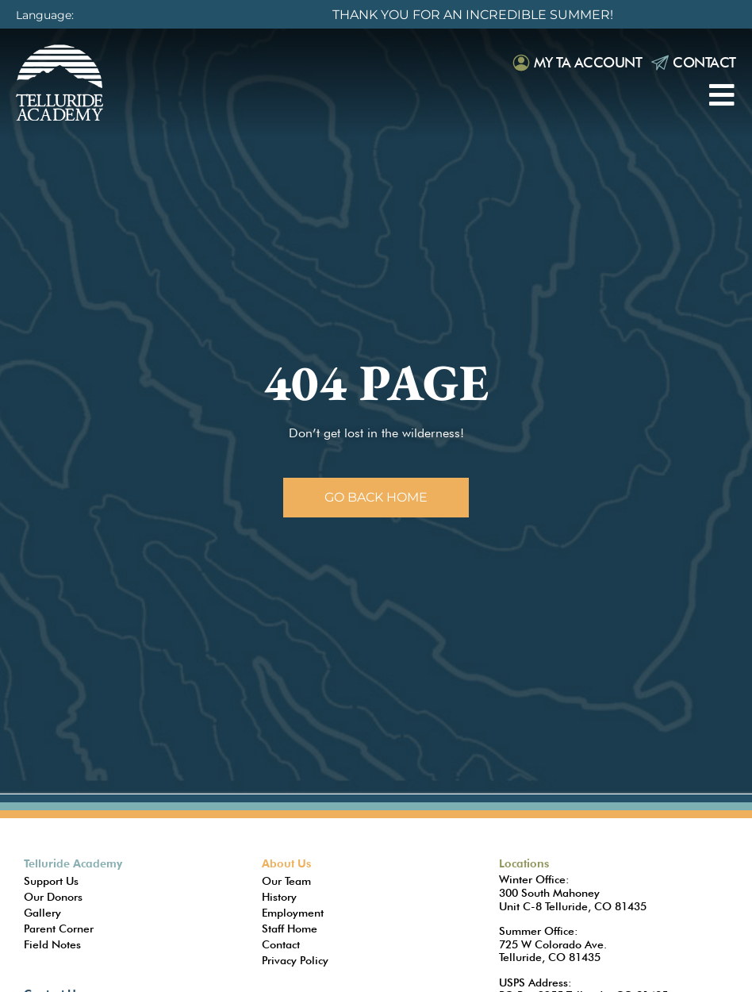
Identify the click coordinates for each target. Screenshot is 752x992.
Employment (293, 912)
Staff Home (289, 928)
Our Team (286, 881)
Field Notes (52, 944)
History (279, 896)
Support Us (51, 881)
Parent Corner (59, 928)
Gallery (42, 912)
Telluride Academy (73, 863)
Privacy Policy (295, 960)
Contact (704, 62)
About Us (286, 863)
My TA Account (588, 62)
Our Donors (53, 896)
